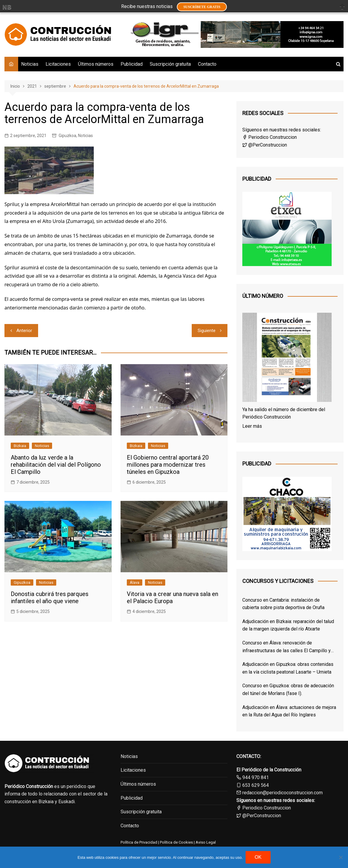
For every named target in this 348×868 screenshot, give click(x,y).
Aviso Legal (206, 842)
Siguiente (207, 330)
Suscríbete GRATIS (201, 7)
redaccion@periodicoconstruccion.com (282, 792)
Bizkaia (20, 446)
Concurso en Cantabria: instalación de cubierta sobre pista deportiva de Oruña (283, 604)
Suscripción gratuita (170, 64)
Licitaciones (58, 64)
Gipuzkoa (67, 135)
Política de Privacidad (139, 842)
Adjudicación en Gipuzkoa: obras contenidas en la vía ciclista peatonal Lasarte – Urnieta (287, 668)
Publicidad (132, 64)
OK (258, 857)
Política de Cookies (176, 842)
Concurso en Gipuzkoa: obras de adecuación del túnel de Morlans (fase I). (288, 689)
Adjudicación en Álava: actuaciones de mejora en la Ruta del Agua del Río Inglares (289, 711)
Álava (134, 582)
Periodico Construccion (269, 137)
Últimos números (95, 64)
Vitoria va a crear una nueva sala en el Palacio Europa (172, 597)
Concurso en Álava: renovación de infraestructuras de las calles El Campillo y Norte (286, 647)
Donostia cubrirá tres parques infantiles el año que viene (49, 597)
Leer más (252, 426)
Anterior (24, 330)
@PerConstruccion (264, 145)
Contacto (207, 64)
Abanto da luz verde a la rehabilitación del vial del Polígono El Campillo (56, 464)
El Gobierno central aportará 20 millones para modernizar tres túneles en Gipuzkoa (168, 464)
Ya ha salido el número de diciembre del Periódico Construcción (283, 413)
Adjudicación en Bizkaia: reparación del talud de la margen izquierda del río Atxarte (288, 625)
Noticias (29, 64)
